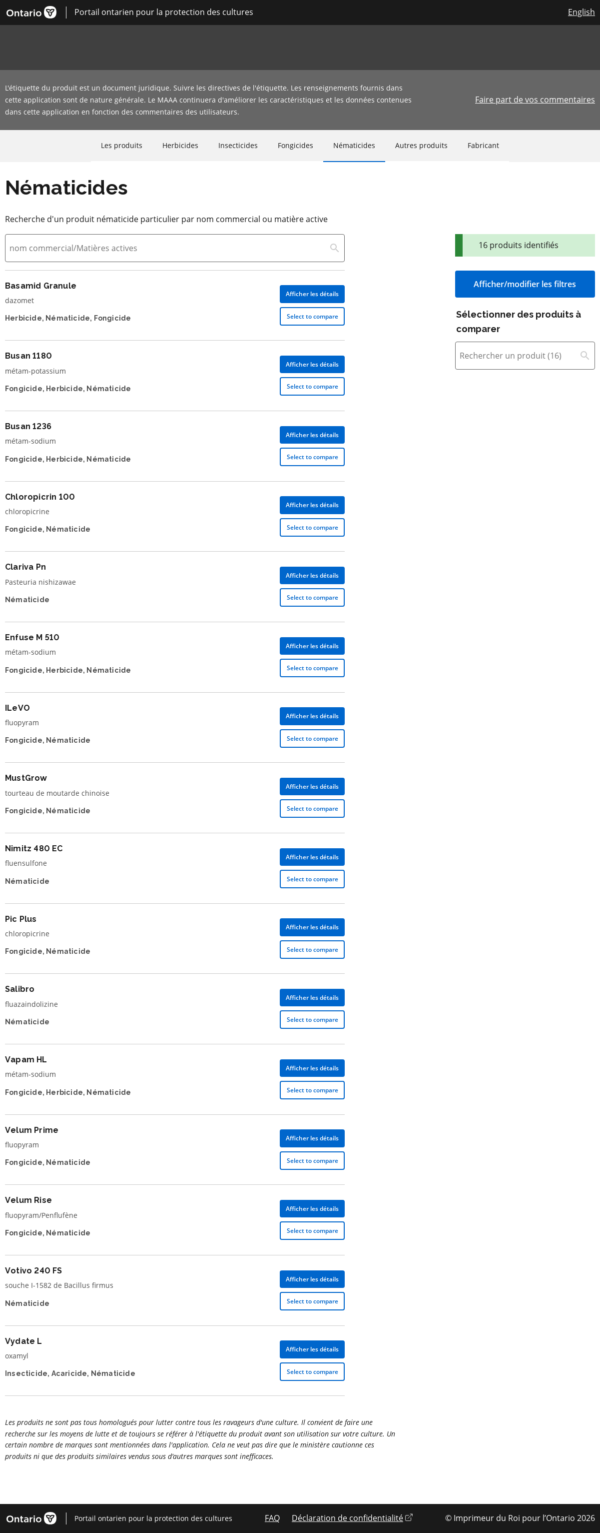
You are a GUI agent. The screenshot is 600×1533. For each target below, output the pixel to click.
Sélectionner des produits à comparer (518, 321)
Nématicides (354, 145)
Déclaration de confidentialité (352, 1517)
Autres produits (421, 145)
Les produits (121, 145)
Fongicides (295, 145)
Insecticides (238, 145)
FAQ (272, 1517)
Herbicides (180, 145)
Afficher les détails (312, 294)
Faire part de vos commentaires (535, 99)
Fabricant (483, 145)
